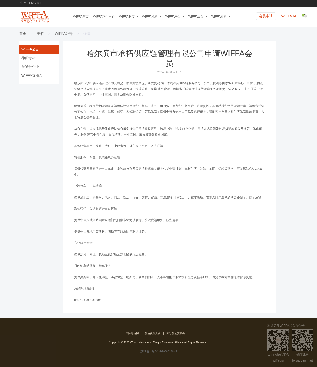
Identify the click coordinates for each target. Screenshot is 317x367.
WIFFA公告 (64, 34)
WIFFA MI (289, 16)
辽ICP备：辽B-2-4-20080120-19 (158, 351)
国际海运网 (132, 333)
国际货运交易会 (175, 333)
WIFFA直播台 (32, 75)
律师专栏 (28, 58)
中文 (23, 2)
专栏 (40, 34)
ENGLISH (36, 2)
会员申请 (266, 16)
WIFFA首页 (81, 16)
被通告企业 (30, 67)
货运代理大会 (152, 333)
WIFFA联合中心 (104, 16)
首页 (22, 34)
